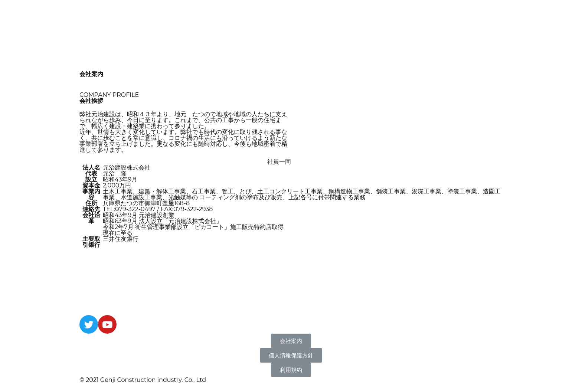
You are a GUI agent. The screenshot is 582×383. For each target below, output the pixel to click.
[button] (291, 341)
